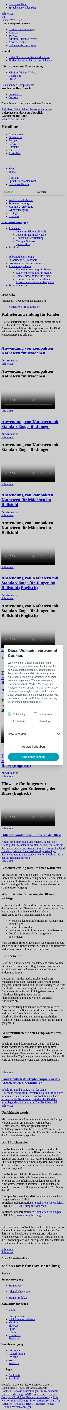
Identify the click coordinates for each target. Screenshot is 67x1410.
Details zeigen (17, 734)
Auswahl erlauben (33, 746)
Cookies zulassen (33, 757)
